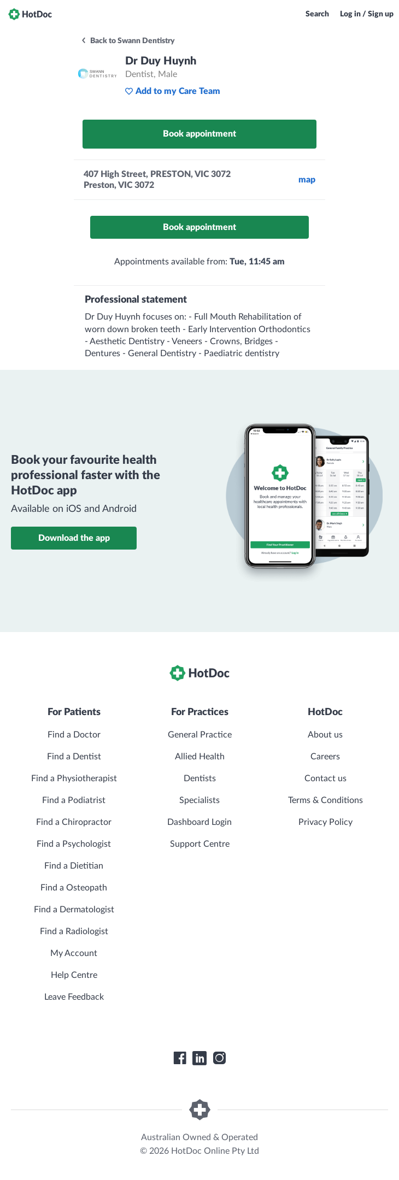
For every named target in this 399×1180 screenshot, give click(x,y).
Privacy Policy (325, 822)
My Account (73, 953)
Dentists (200, 778)
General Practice (200, 734)
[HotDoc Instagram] (219, 1058)
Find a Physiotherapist (74, 778)
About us (325, 734)
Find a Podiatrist (73, 800)
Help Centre (74, 975)
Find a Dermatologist (74, 909)
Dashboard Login (199, 822)
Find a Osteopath (73, 887)
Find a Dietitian (73, 866)
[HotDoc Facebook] (180, 1058)
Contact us (325, 778)
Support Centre (200, 844)
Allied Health (200, 756)
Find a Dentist (74, 756)
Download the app (74, 538)
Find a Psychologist (74, 844)
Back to (127, 41)
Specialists (199, 800)
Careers (325, 756)
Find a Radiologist (74, 931)
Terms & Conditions (325, 800)
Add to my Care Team (172, 91)
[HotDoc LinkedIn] (199, 1058)
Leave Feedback (74, 997)
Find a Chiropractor (74, 822)
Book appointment (199, 133)
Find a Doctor (74, 734)
